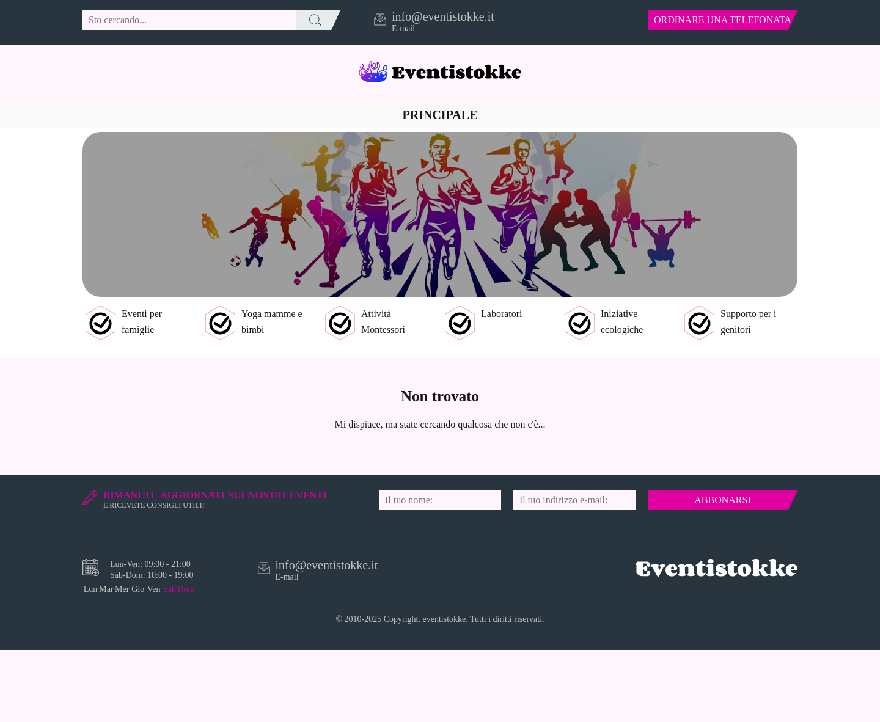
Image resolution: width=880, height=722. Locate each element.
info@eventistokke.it (443, 16)
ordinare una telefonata (722, 20)
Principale (440, 115)
